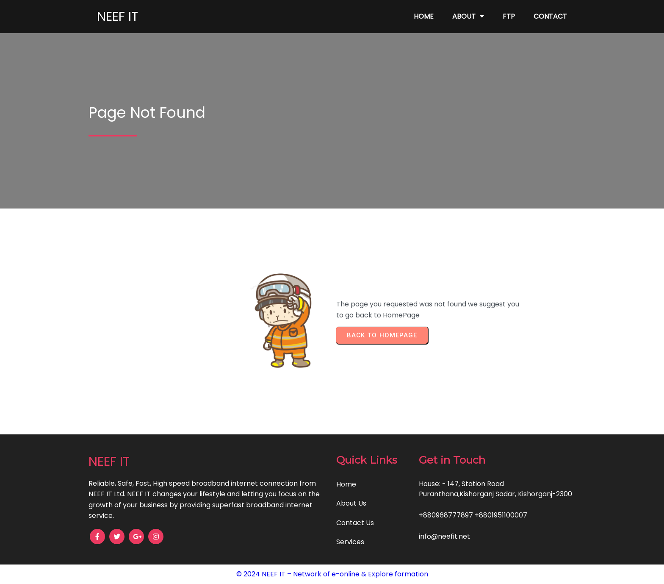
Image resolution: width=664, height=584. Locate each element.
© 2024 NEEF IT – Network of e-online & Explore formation (332, 574)
